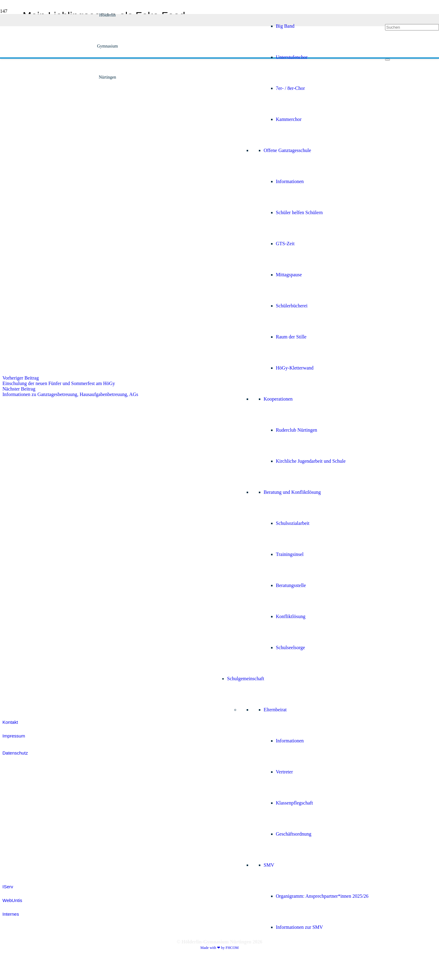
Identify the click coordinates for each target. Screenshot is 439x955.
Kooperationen (278, 398)
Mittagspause (289, 274)
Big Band (285, 26)
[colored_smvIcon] (17, 616)
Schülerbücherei (292, 305)
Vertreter (284, 771)
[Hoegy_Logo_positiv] (107, 300)
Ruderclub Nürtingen (296, 430)
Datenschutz (15, 752)
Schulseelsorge (290, 647)
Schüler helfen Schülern (299, 212)
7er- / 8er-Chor (290, 88)
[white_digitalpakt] (15, 426)
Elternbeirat (275, 709)
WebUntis (12, 900)
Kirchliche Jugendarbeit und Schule (311, 461)
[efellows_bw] (17, 702)
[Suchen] (412, 27)
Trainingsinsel (290, 554)
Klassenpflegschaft (294, 802)
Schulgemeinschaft (245, 678)
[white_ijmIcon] (17, 679)
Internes (10, 914)
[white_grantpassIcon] (17, 521)
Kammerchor (289, 119)
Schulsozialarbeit (292, 523)
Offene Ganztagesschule (287, 150)
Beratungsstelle (291, 585)
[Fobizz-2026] (16, 489)
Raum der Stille (291, 336)
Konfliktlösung (290, 616)
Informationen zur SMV (299, 927)
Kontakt (10, 722)
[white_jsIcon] (17, 552)
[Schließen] (387, 60)
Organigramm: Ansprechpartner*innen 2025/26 (322, 896)
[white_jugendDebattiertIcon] (17, 584)
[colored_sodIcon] (17, 647)
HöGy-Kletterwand (295, 367)
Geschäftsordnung (293, 834)
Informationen (290, 181)
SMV (269, 865)
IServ (7, 886)
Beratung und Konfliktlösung (292, 492)
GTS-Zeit (285, 243)
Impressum (13, 735)
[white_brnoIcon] (17, 457)
